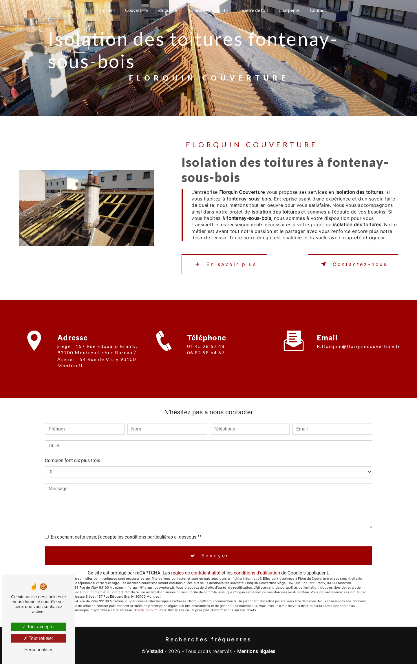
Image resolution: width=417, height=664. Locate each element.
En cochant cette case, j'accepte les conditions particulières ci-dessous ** (126, 537)
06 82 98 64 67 (206, 359)
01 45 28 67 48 (206, 352)
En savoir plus (224, 264)
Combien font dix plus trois (72, 460)
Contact (318, 10)
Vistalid (154, 651)
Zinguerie (167, 10)
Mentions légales (256, 651)
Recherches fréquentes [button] (208, 639)
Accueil (107, 10)
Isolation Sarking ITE (208, 10)
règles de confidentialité (195, 573)
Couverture (136, 10)
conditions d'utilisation (257, 573)
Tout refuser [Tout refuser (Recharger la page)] (38, 638)
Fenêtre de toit (253, 10)
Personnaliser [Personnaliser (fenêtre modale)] (38, 649)
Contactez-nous (353, 264)
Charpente (289, 10)
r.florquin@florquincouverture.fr (358, 339)
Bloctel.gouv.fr (145, 610)
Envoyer (215, 556)
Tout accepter (38, 626)
